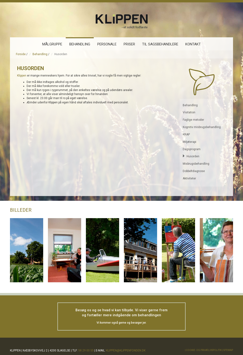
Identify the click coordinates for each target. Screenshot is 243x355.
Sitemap (228, 350)
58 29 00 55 (86, 350)
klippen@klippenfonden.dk (125, 350)
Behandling (40, 54)
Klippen (21, 75)
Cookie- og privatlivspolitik (204, 350)
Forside (21, 54)
